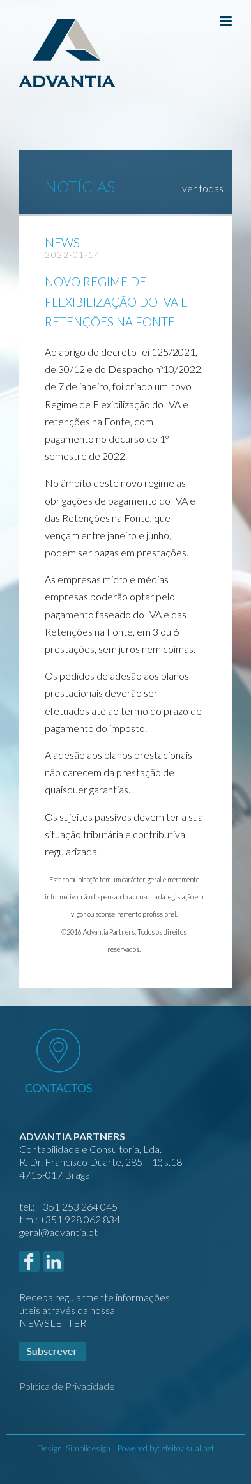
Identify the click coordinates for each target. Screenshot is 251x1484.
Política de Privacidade (67, 1386)
